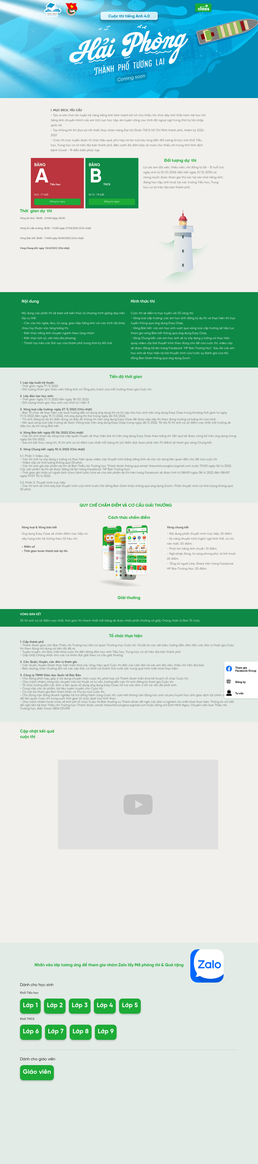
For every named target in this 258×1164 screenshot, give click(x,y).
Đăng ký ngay (57, 201)
